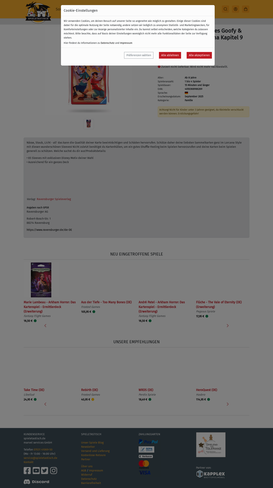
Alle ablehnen (170, 55)
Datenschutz (107, 43)
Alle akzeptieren (199, 55)
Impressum (126, 43)
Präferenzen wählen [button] (138, 55)
